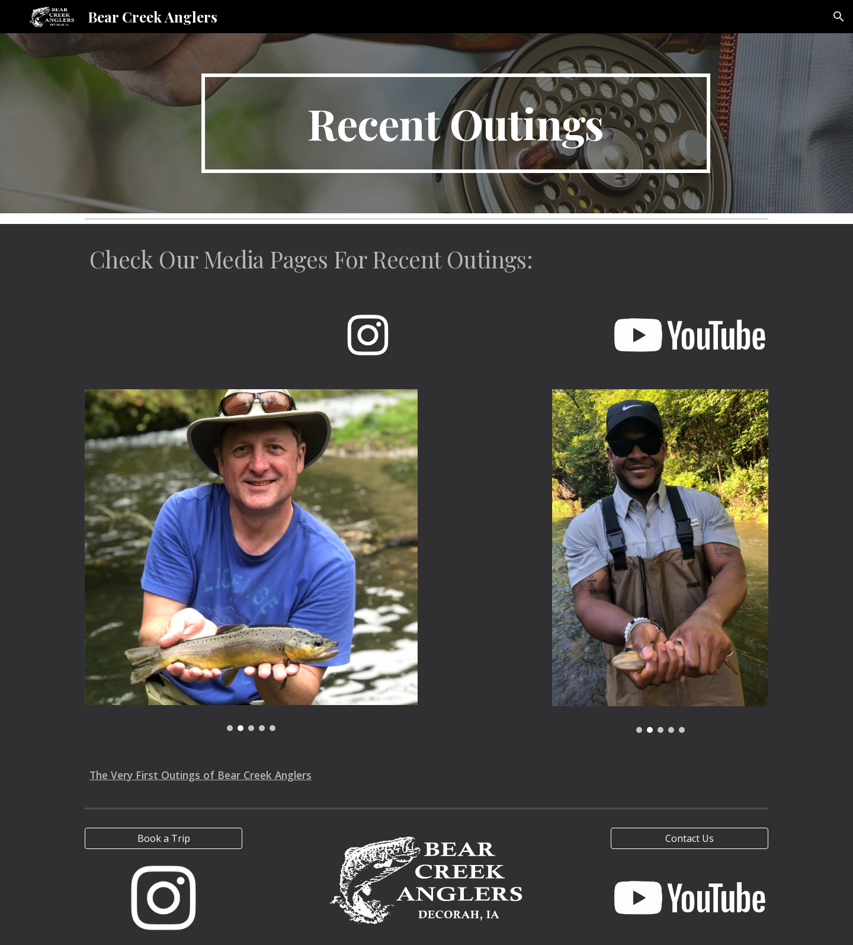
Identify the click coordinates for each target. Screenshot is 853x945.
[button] (839, 16)
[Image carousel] (251, 560)
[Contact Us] (689, 838)
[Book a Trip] (163, 838)
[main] (455, 123)
